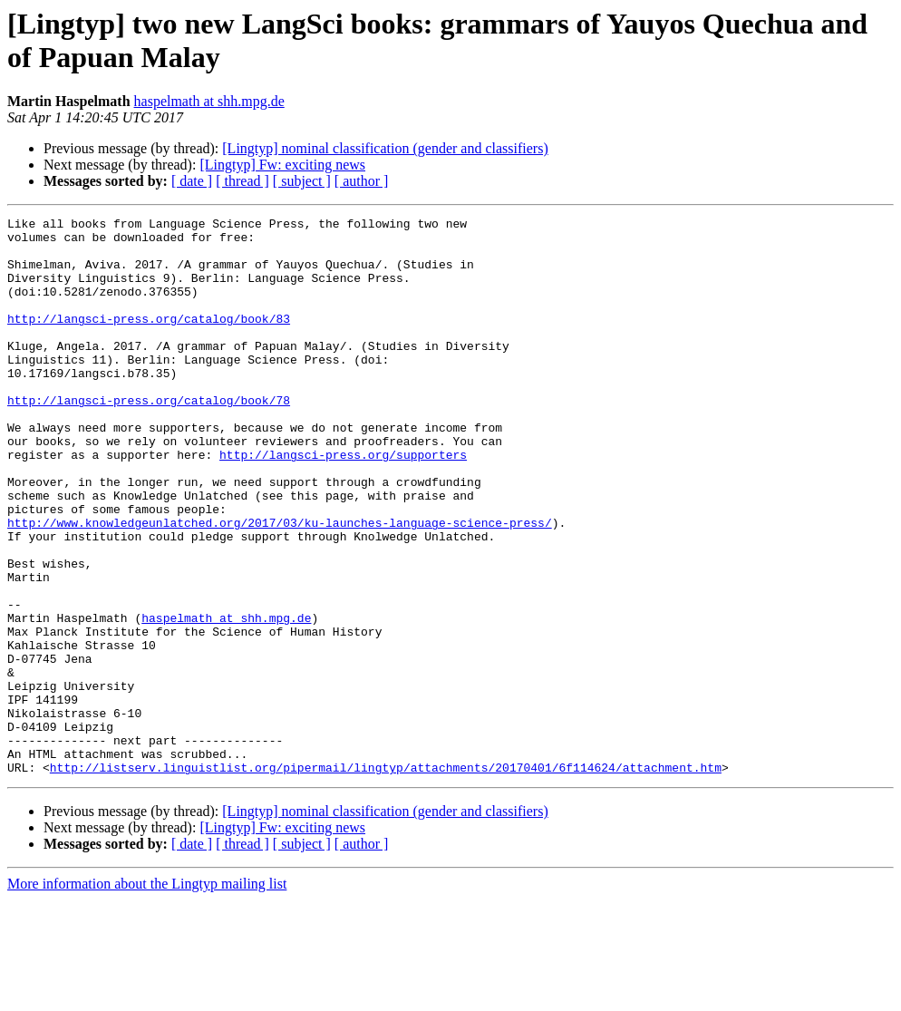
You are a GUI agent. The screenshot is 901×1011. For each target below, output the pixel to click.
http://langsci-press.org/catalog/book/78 (148, 438)
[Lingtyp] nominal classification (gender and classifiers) (384, 148)
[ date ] (191, 181)
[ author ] (361, 181)
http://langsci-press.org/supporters (343, 503)
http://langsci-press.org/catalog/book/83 (148, 340)
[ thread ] (242, 181)
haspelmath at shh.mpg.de (209, 101)
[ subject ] (302, 181)
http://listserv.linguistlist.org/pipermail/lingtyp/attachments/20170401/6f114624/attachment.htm (386, 878)
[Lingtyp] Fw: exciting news (282, 164)
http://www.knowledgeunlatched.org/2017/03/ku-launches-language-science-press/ (279, 585)
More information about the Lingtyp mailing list (146, 995)
